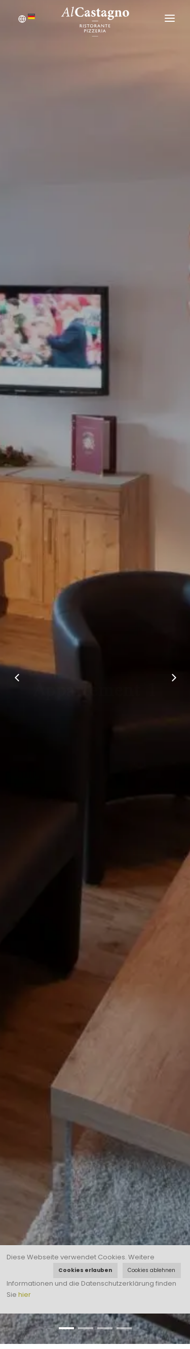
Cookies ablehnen (151, 1270)
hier (24, 1294)
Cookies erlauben (85, 1270)
